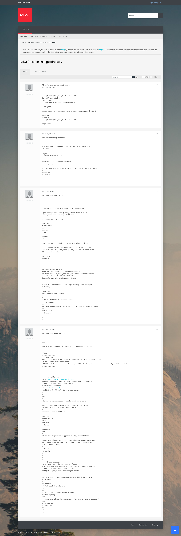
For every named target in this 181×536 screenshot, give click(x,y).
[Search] (143, 15)
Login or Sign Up (155, 3)
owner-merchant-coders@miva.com (61, 379)
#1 (157, 85)
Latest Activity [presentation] (39, 72)
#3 (157, 191)
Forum (24, 42)
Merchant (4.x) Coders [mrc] (45, 42)
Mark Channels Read (47, 36)
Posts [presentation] (25, 72)
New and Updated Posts (29, 36)
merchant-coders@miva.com (56, 388)
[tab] (25, 72)
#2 (157, 134)
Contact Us (143, 525)
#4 (157, 329)
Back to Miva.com (24, 2)
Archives (31, 42)
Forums (26, 29)
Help (132, 525)
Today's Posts (63, 36)
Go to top (155, 525)
